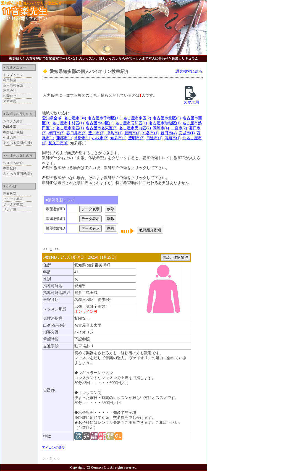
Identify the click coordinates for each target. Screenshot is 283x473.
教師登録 (9, 168)
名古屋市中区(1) (99, 123)
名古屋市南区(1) (70, 128)
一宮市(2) (179, 128)
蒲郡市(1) (64, 138)
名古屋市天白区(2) (135, 128)
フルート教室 (13, 199)
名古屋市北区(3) (166, 118)
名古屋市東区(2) (137, 118)
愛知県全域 (51, 118)
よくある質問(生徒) (17, 143)
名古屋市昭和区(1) (131, 123)
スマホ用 (9, 101)
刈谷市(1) (150, 133)
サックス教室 (13, 204)
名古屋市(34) (75, 118)
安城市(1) (187, 133)
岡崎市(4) (161, 128)
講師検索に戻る (189, 71)
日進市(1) (154, 138)
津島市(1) (114, 133)
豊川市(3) (96, 133)
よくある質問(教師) (17, 173)
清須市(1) (172, 138)
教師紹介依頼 (13, 132)
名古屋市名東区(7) (101, 128)
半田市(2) (56, 133)
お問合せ (9, 96)
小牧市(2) (100, 138)
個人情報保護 (13, 85)
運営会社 (9, 91)
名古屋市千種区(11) (104, 118)
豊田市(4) (169, 133)
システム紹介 (13, 121)
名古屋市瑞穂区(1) (164, 123)
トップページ (13, 75)
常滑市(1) (82, 138)
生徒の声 (9, 138)
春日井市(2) (76, 133)
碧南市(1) (132, 133)
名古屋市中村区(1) (68, 123)
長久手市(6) (58, 143)
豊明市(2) (136, 138)
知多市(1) (118, 138)
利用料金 (9, 80)
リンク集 (9, 209)
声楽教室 (9, 194)
